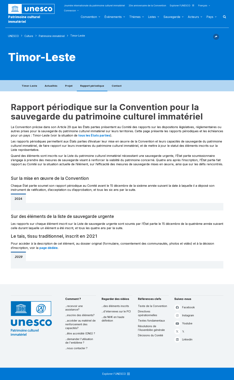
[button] (216, 39)
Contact (117, 85)
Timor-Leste (29, 85)
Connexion (70, 10)
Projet (69, 85)
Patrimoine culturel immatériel (24, 19)
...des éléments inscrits (115, 306)
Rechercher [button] (223, 17)
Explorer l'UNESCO (182, 5)
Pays (209, 17)
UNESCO (13, 36)
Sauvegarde (171, 17)
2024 (18, 199)
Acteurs (193, 17)
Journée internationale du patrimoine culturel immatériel (94, 5)
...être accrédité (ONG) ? (80, 333)
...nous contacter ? (76, 348)
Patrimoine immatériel (52, 36)
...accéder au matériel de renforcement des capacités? (80, 324)
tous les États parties (94, 135)
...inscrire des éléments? (80, 315)
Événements (113, 17)
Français (202, 5)
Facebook (184, 307)
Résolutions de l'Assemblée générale (151, 328)
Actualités (51, 85)
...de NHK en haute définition (113, 318)
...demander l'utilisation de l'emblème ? (79, 340)
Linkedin (183, 339)
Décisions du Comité (150, 335)
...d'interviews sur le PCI (116, 311)
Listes (152, 17)
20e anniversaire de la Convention (147, 5)
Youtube (183, 323)
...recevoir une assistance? (74, 307)
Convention (89, 17)
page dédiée (48, 248)
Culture (28, 36)
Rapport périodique (92, 85)
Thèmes (135, 17)
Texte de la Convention (152, 306)
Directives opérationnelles (147, 313)
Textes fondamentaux (151, 320)
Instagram (184, 315)
